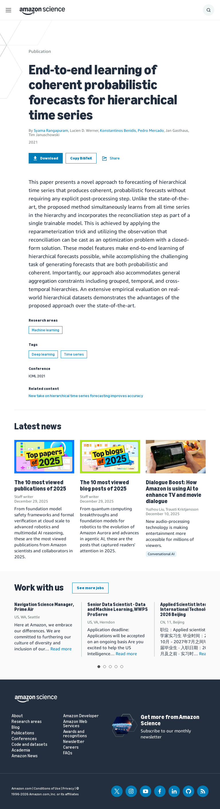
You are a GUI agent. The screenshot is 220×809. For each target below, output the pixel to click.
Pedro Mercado (151, 130)
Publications (22, 733)
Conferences (24, 739)
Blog (15, 727)
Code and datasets (29, 744)
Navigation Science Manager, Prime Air (44, 607)
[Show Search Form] (208, 10)
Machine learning (45, 330)
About (17, 716)
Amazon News (24, 756)
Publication (40, 51)
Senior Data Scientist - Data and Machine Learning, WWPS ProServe (117, 609)
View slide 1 (98, 666)
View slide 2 (104, 666)
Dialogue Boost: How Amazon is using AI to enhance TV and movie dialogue (173, 492)
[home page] (42, 9)
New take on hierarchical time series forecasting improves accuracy (86, 395)
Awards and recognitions (75, 734)
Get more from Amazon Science (170, 720)
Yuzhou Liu (155, 509)
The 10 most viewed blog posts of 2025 (104, 485)
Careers (70, 747)
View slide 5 (121, 666)
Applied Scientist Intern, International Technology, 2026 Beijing (186, 609)
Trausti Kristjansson (182, 509)
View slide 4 (116, 666)
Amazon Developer (81, 716)
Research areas (26, 722)
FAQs (67, 753)
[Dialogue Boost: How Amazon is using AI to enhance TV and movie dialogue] (176, 456)
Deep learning (43, 354)
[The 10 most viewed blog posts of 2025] (110, 456)
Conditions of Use (47, 788)
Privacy (68, 788)
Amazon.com (21, 788)
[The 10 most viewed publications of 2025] (44, 456)
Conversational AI (161, 554)
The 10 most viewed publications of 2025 (40, 485)
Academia (20, 750)
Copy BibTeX (81, 158)
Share (111, 158)
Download (45, 158)
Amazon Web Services (75, 724)
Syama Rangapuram (51, 130)
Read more (61, 648)
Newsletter (73, 742)
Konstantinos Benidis (118, 130)
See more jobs (90, 587)
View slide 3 (110, 666)
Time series (74, 354)
